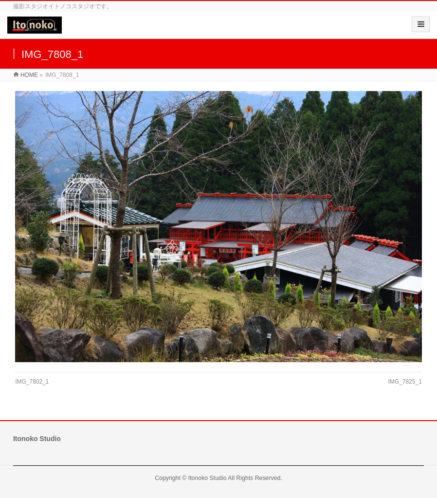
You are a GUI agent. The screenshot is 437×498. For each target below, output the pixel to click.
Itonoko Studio (207, 478)
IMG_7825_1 (404, 381)
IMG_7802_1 (32, 381)
